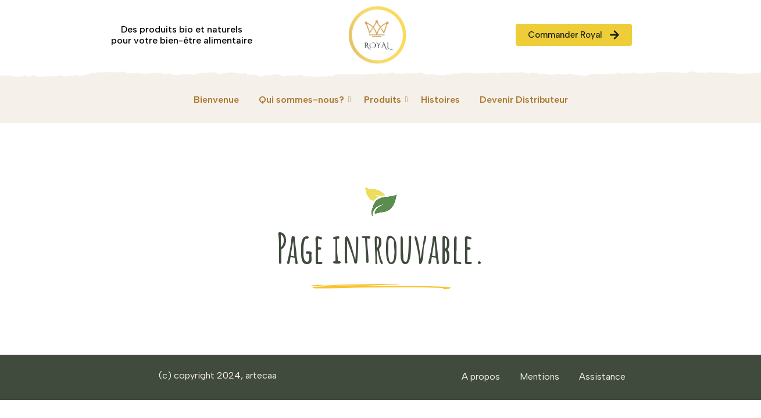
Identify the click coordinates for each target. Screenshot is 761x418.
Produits (384, 99)
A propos (481, 376)
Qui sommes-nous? (303, 99)
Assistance (602, 376)
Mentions (539, 376)
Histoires (440, 99)
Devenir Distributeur (524, 99)
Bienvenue (216, 99)
